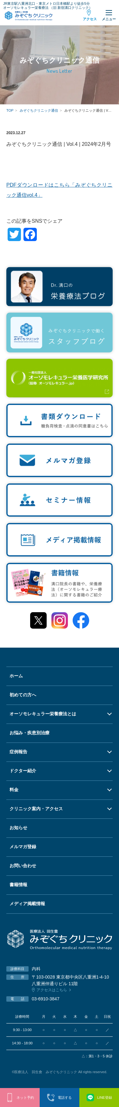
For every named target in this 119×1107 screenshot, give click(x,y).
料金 (14, 789)
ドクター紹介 (23, 770)
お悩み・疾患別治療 (30, 732)
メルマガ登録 (23, 846)
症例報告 (18, 751)
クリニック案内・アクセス (36, 808)
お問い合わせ (23, 865)
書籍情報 (18, 884)
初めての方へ (23, 694)
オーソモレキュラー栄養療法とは (43, 713)
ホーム (16, 675)
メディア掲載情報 (27, 903)
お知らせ (18, 827)
